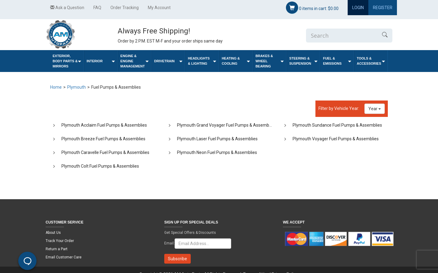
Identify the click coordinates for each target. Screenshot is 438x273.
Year (374, 108)
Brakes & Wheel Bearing (269, 61)
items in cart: (312, 8)
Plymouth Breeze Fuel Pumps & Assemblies (103, 138)
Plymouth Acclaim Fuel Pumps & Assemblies (104, 125)
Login (358, 7)
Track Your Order (60, 241)
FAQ (97, 7)
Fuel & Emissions (337, 60)
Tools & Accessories (371, 60)
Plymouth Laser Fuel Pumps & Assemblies (217, 138)
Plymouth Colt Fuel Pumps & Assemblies (100, 166)
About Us (53, 232)
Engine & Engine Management (134, 61)
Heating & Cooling (236, 60)
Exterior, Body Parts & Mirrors (67, 61)
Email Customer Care (64, 257)
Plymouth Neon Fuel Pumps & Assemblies (217, 152)
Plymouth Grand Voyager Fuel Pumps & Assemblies (226, 125)
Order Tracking (124, 7)
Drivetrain (168, 61)
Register (382, 7)
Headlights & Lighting (202, 60)
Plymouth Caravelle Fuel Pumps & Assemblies (105, 152)
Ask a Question (67, 7)
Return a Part (57, 249)
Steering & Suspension (303, 60)
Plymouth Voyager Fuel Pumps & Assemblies (336, 138)
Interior (101, 61)
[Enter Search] (341, 36)
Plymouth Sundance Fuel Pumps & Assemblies (337, 125)
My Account (159, 7)
